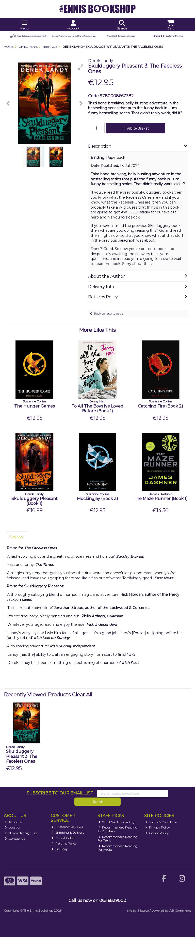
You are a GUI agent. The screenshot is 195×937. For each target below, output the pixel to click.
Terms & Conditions (161, 822)
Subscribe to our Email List (60, 793)
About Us (13, 822)
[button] (81, 67)
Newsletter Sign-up (21, 833)
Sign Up (97, 802)
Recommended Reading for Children (118, 829)
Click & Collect (64, 838)
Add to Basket (135, 128)
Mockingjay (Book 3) (97, 498)
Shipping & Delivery (68, 832)
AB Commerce (180, 910)
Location (13, 827)
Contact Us (15, 838)
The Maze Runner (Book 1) (161, 498)
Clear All (82, 695)
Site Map (60, 849)
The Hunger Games (34, 406)
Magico (143, 910)
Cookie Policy (157, 833)
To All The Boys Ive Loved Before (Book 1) (97, 408)
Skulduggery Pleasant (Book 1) (34, 501)
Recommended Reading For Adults (118, 847)
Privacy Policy (157, 827)
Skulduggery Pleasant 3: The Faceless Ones (21, 756)
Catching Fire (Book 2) (160, 406)
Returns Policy (64, 843)
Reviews (17, 536)
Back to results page (108, 313)
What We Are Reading (117, 822)
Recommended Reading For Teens (118, 838)
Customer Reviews (67, 827)
